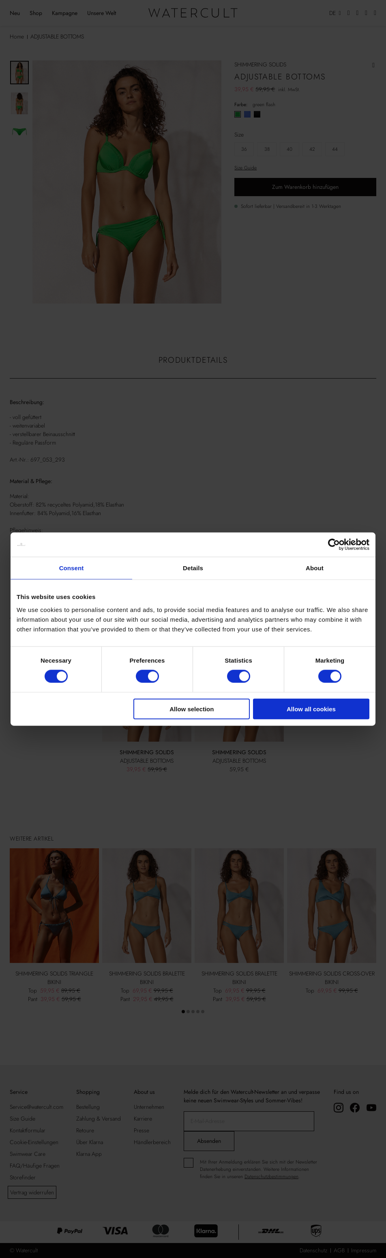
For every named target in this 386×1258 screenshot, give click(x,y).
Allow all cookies (311, 708)
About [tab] (315, 568)
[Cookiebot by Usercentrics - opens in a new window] (333, 545)
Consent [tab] (71, 568)
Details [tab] (193, 568)
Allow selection (191, 708)
